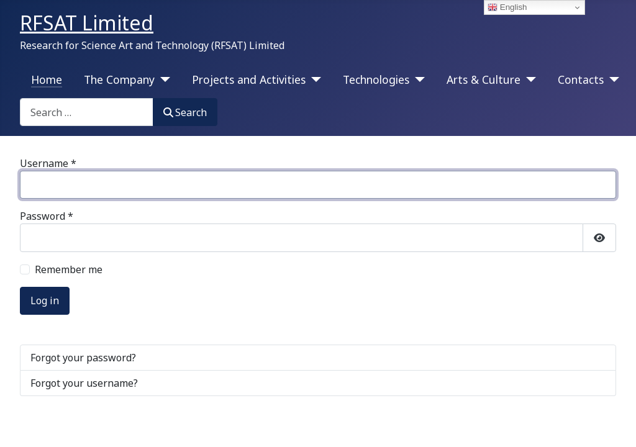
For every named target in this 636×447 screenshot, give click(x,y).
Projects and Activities (249, 79)
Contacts (581, 79)
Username (48, 163)
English (507, 7)
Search (185, 112)
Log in (44, 300)
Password (46, 216)
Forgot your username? (84, 383)
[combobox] (86, 112)
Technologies (376, 79)
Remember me (68, 269)
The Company (119, 79)
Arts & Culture (483, 79)
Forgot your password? (83, 357)
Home (46, 79)
